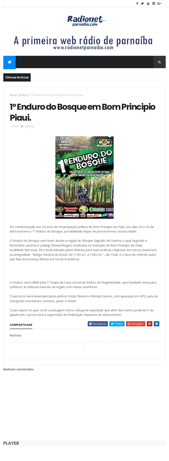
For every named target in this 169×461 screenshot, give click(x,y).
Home (13, 95)
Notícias (23, 95)
